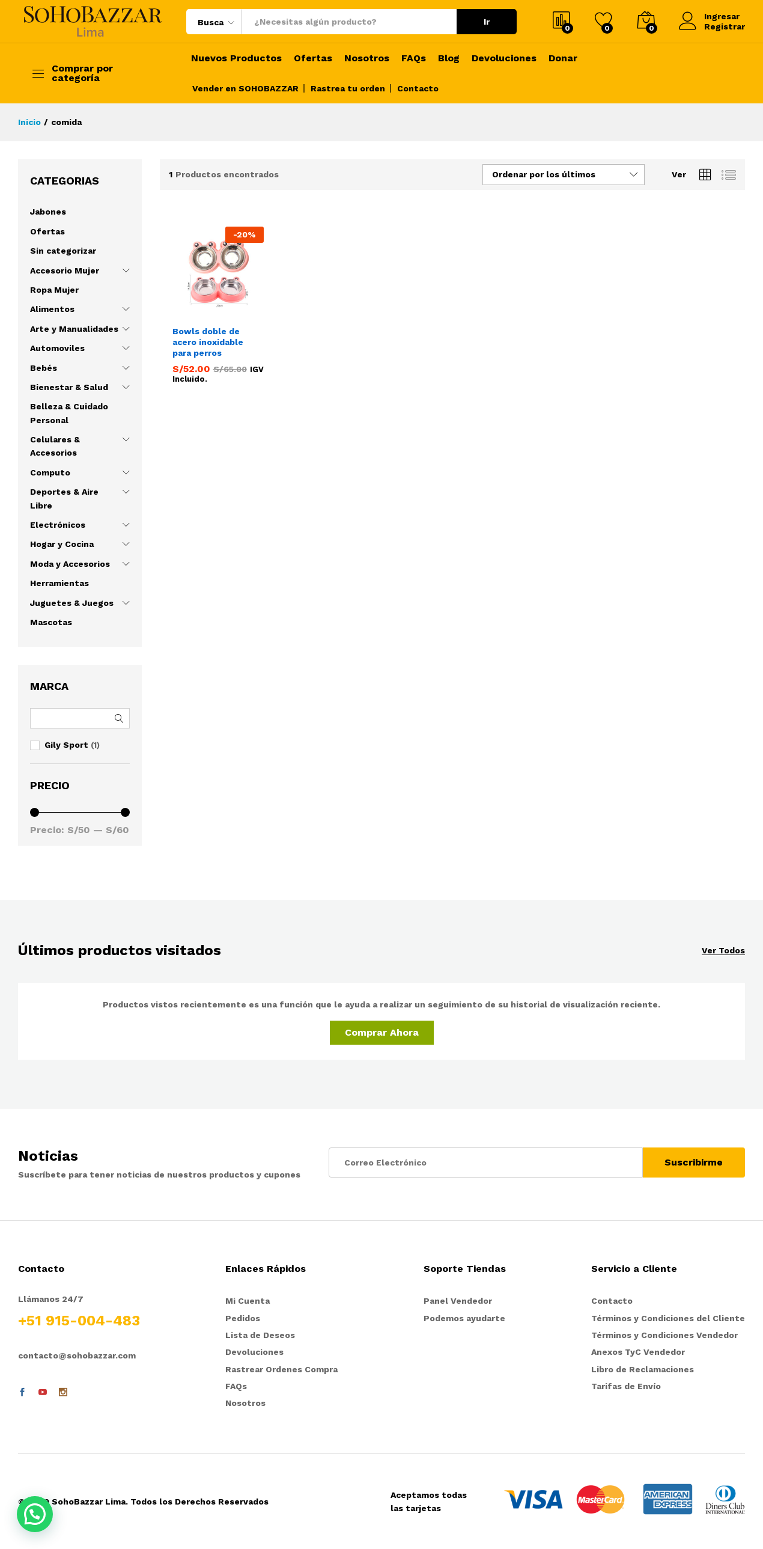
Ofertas (313, 58)
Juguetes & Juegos (72, 603)
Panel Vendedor (458, 1301)
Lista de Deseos (260, 1335)
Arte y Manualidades (74, 329)
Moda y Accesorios (70, 564)
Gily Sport (66, 745)
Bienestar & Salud (69, 387)
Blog (449, 58)
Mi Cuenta (247, 1301)
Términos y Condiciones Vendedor (664, 1335)
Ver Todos (723, 950)
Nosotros (366, 58)
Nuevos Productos (236, 58)
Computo (50, 472)
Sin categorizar (63, 250)
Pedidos (242, 1318)
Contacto (418, 88)
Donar (563, 58)
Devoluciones (504, 58)
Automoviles (57, 348)
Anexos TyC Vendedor (638, 1352)
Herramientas (59, 583)
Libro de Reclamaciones (642, 1369)
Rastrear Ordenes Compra (281, 1369)
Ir (487, 21)
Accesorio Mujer (64, 270)
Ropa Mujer (54, 290)
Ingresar (709, 16)
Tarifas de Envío (626, 1386)
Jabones (48, 211)
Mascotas (51, 622)
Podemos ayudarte (464, 1318)
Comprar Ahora (382, 1032)
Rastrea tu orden (348, 88)
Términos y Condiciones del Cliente (668, 1318)
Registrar (724, 26)
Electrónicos (57, 525)
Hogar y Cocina (62, 544)
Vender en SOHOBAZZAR (245, 88)
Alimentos (52, 309)
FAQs (413, 58)
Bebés (43, 368)
